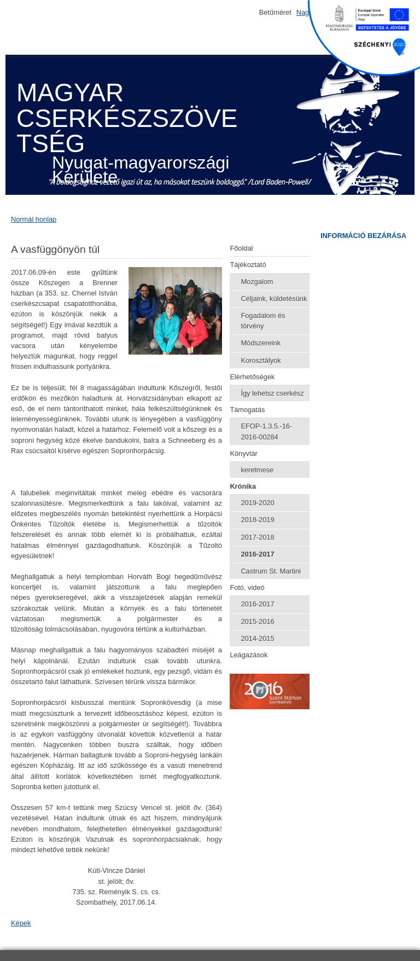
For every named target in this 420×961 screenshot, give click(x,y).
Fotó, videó (247, 587)
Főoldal (241, 248)
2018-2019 (257, 520)
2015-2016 (257, 621)
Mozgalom (257, 281)
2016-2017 (257, 554)
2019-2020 (257, 503)
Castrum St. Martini (271, 571)
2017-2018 (257, 537)
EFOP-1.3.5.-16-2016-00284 (266, 431)
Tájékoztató (248, 264)
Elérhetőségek (252, 377)
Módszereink (261, 343)
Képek (21, 923)
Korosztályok (261, 360)
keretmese (257, 470)
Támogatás (247, 410)
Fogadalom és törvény (263, 320)
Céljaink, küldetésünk (274, 298)
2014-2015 (257, 638)
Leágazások (248, 655)
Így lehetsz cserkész (272, 393)
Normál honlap (33, 219)
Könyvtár (244, 453)
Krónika (243, 486)
